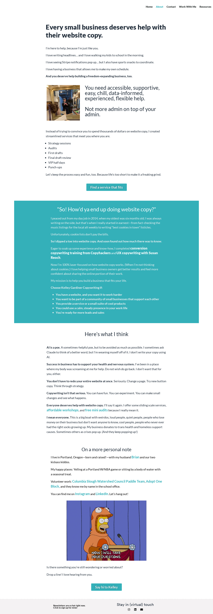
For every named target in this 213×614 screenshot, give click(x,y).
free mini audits (96, 410)
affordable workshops (63, 410)
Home (149, 6)
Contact (171, 6)
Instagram (82, 494)
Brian (135, 457)
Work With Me (187, 6)
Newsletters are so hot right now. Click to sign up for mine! (69, 606)
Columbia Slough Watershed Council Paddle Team (108, 481)
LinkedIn (102, 494)
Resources (205, 6)
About (159, 6)
